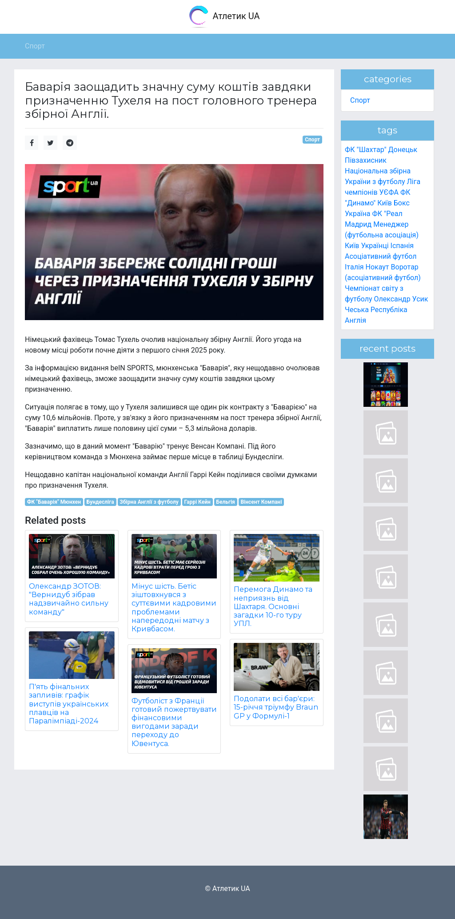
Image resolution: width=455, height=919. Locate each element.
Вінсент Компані (261, 502)
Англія (355, 320)
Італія (354, 267)
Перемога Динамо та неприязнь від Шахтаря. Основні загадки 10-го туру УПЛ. (273, 606)
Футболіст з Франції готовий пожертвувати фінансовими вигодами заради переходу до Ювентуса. (174, 722)
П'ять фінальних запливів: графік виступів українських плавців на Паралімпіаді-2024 (68, 703)
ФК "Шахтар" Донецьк (381, 149)
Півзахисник (366, 160)
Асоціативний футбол (381, 256)
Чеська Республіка (376, 309)
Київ (352, 245)
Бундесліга (100, 502)
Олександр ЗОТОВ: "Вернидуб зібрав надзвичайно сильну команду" (68, 599)
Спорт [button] (35, 46)
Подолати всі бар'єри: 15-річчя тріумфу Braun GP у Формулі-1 (276, 707)
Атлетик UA (223, 17)
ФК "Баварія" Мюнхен (54, 502)
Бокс (402, 203)
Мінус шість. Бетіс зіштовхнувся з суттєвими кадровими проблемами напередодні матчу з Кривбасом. (174, 607)
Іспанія (402, 245)
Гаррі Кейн (197, 502)
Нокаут (377, 267)
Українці (374, 245)
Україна (358, 213)
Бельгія (225, 502)
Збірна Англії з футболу (149, 502)
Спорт (312, 139)
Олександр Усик (401, 299)
